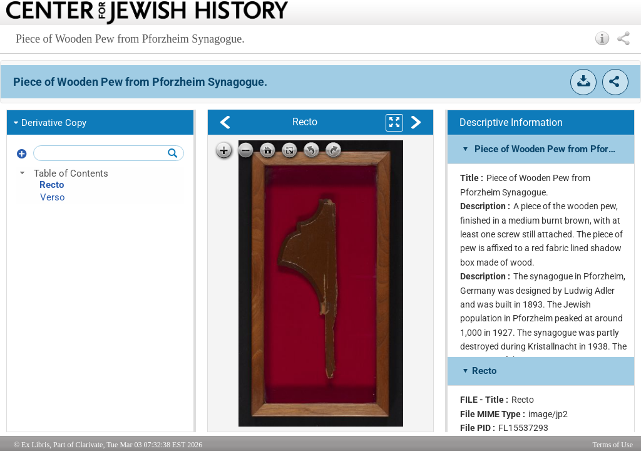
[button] (602, 38)
